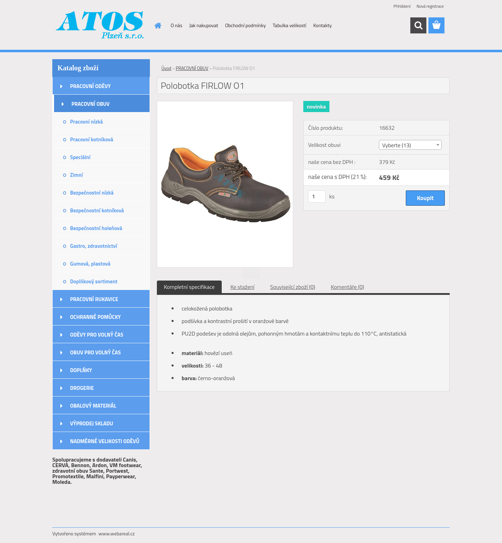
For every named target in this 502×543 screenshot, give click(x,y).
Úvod (166, 68)
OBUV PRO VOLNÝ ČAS (95, 352)
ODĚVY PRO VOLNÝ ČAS (96, 335)
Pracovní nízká (86, 122)
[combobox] (410, 145)
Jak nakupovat (203, 25)
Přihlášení (402, 6)
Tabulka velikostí (289, 25)
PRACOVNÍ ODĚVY (90, 86)
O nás (176, 25)
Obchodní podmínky (245, 25)
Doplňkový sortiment (93, 281)
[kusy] (317, 196)
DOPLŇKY (81, 370)
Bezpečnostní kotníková (97, 210)
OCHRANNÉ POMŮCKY (95, 317)
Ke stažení (242, 287)
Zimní (76, 175)
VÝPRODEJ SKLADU (91, 423)
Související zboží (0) (292, 287)
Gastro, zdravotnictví (93, 246)
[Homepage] (158, 25)
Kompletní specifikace (189, 287)
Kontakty (322, 25)
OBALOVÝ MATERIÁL (93, 406)
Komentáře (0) (347, 287)
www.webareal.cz (117, 533)
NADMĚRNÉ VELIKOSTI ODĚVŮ (104, 441)
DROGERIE (82, 388)
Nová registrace (430, 6)
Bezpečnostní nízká (92, 193)
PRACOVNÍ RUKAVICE (94, 299)
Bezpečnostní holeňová (96, 228)
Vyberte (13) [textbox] (396, 145)
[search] (418, 25)
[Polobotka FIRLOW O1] (225, 104)
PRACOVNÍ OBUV (90, 104)
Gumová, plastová (90, 264)
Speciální (80, 157)
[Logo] (100, 25)
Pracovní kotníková (91, 139)
